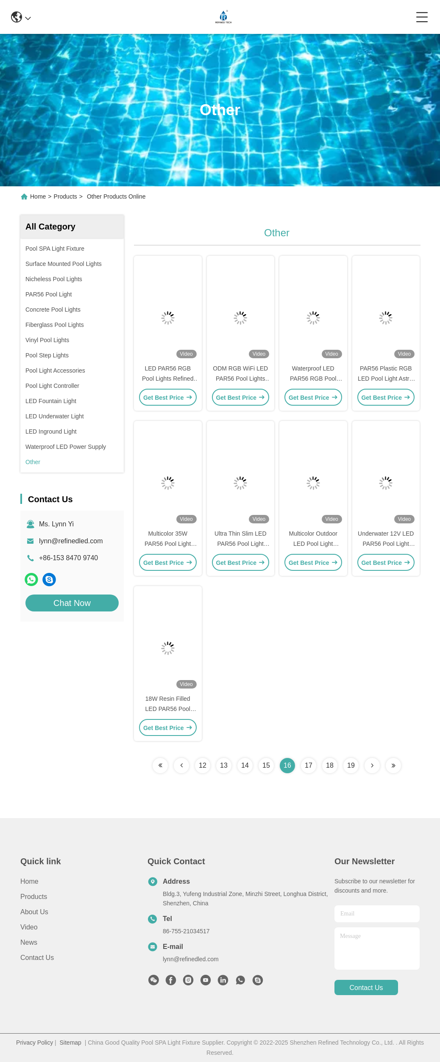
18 (330, 765)
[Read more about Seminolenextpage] (160, 765)
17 (308, 765)
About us (34, 911)
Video (29, 927)
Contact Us (37, 957)
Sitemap (70, 1042)
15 (266, 765)
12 (202, 765)
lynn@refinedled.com (71, 541)
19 (351, 765)
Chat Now (72, 603)
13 (224, 765)
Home (38, 196)
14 (245, 765)
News (28, 942)
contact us (366, 987)
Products (65, 196)
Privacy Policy (34, 1042)
